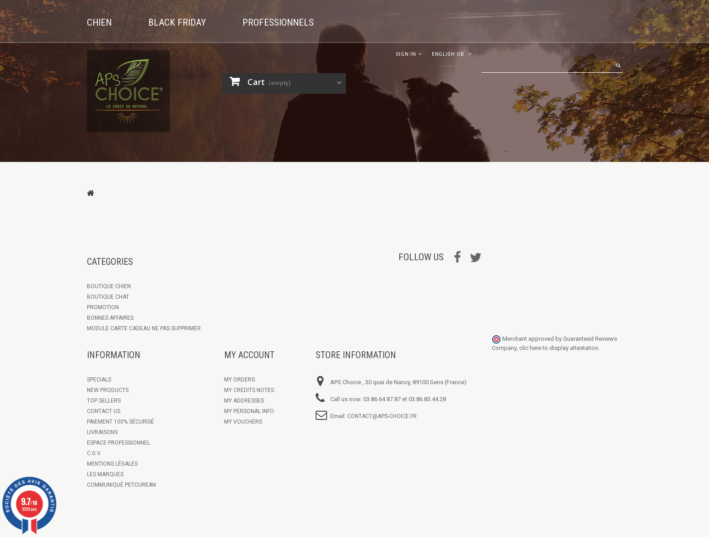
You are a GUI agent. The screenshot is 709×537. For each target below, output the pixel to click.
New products (108, 390)
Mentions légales (112, 464)
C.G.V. (94, 453)
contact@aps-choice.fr (382, 416)
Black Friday (177, 22)
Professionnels (278, 22)
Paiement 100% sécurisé (120, 422)
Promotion (103, 307)
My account (249, 354)
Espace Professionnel (118, 443)
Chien (99, 22)
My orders (239, 379)
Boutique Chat (108, 297)
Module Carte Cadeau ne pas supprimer (144, 328)
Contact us (103, 411)
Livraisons (102, 432)
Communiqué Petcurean (121, 485)
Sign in (406, 54)
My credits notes (249, 390)
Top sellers (104, 400)
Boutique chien (109, 286)
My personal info (249, 411)
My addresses (244, 400)
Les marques (105, 474)
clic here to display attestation (558, 347)
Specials (99, 379)
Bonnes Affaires (110, 318)
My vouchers (243, 422)
